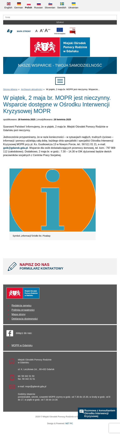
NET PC (69, 423)
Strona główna (10, 89)
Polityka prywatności (23, 310)
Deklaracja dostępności (25, 318)
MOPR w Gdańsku (22, 345)
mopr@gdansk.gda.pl (35, 386)
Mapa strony (24, 31)
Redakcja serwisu (21, 305)
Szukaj (60, 22)
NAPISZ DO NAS (66, 266)
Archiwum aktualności (31, 89)
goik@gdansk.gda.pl (15, 148)
